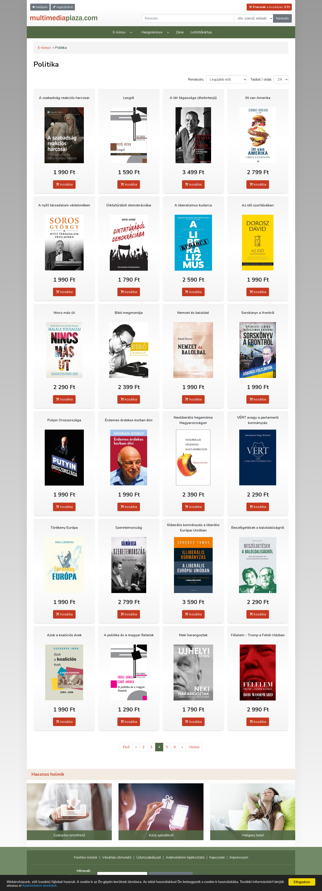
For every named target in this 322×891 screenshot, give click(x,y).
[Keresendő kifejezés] (188, 18)
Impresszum (238, 857)
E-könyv (119, 32)
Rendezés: (196, 79)
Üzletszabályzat (148, 857)
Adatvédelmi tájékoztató (185, 857)
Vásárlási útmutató (116, 857)
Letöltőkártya (201, 32)
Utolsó (194, 747)
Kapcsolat (217, 857)
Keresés (282, 18)
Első (126, 747)
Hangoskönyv (152, 32)
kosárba (64, 184)
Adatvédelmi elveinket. (40, 886)
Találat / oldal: (261, 79)
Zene (180, 32)
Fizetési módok (85, 857)
